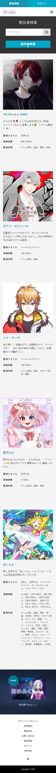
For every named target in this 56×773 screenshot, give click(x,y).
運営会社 (28, 731)
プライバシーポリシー (28, 721)
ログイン (42, 3)
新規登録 (14, 3)
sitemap (28, 750)
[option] (28, 692)
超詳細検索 (28, 44)
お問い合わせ (28, 736)
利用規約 (28, 726)
